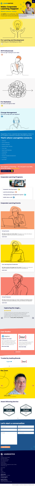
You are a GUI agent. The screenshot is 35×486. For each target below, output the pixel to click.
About (2, 468)
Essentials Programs (4, 458)
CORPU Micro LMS (9, 197)
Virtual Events (3, 462)
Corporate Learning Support (11, 189)
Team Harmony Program (5, 459)
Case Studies (3, 467)
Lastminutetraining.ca (10, 192)
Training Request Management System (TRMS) (8, 464)
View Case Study (5, 346)
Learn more (4, 236)
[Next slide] (33, 318)
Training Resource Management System (14, 195)
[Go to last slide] (2, 318)
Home (2, 456)
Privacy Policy (3, 472)
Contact (2, 471)
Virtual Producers (3, 463)
